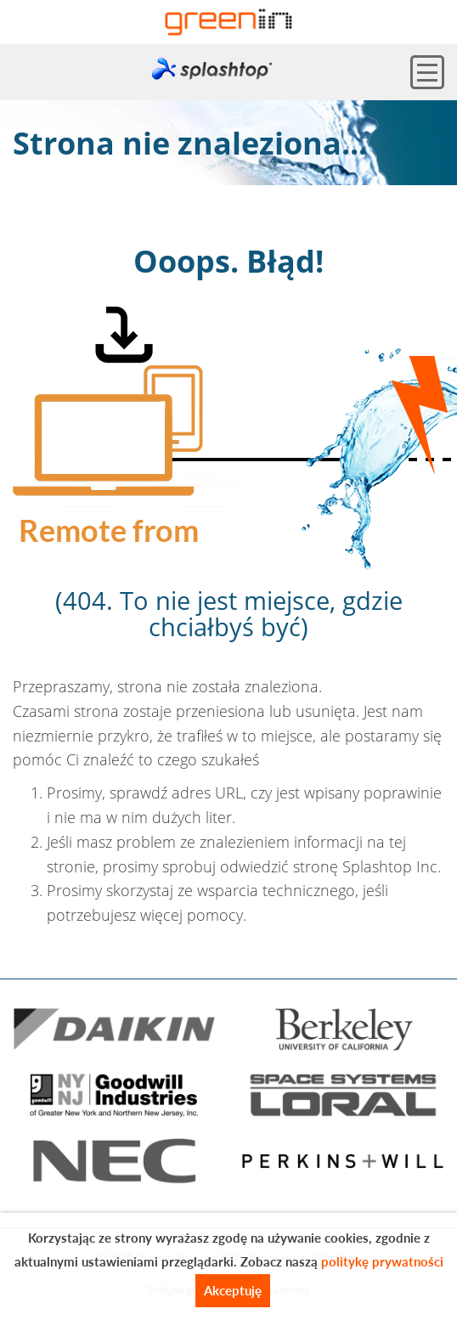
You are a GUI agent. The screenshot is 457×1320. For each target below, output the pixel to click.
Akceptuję (233, 1290)
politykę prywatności (382, 1261)
